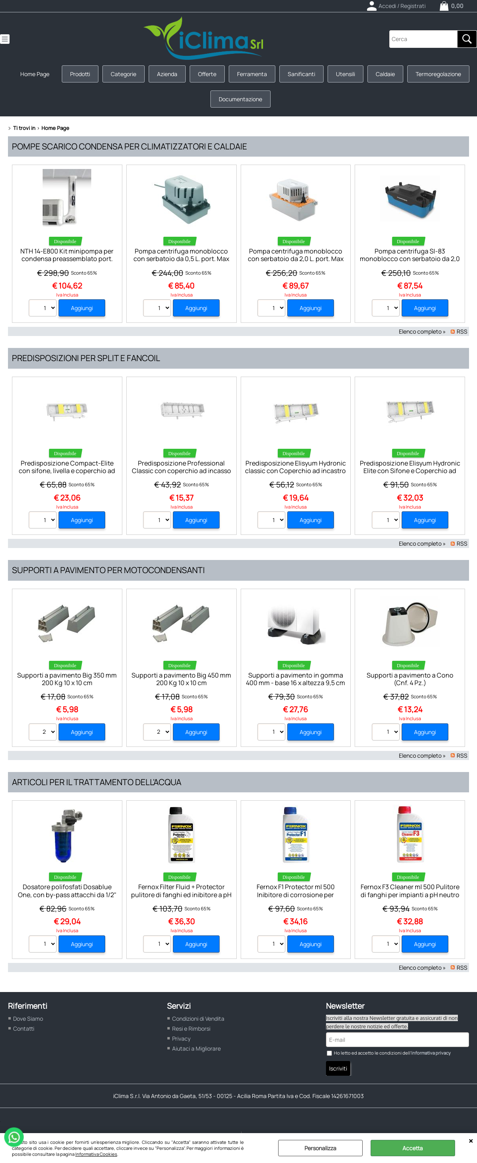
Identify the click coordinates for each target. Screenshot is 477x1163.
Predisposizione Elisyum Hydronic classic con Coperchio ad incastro (295, 467)
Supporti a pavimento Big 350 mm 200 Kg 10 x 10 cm (67, 679)
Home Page (34, 74)
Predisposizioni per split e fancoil (86, 357)
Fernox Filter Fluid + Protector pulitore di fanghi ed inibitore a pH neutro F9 (181, 894)
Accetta (412, 1148)
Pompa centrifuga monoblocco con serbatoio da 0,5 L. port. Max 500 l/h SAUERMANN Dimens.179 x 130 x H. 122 (181, 263)
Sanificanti (301, 74)
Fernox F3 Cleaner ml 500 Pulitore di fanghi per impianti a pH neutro (410, 890)
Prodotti (80, 74)
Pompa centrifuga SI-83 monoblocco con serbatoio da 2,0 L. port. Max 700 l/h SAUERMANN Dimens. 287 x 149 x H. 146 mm (410, 263)
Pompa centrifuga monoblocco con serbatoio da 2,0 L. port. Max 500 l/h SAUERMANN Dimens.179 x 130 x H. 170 (295, 263)
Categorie (123, 74)
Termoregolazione (438, 74)
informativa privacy (431, 1053)
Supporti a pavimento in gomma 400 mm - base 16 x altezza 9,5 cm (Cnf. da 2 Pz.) (295, 683)
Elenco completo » (422, 331)
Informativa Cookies (96, 1154)
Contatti (23, 1028)
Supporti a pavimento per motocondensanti (108, 570)
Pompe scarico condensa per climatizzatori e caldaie (129, 146)
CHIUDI (471, 1141)
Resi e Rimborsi (191, 1028)
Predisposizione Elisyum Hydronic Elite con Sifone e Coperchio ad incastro (410, 471)
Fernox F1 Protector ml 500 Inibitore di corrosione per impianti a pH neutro (296, 894)
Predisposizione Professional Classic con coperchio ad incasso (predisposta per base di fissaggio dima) (181, 475)
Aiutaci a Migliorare (196, 1048)
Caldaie (385, 74)
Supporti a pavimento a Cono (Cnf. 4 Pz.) (410, 679)
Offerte (207, 74)
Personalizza (320, 1148)
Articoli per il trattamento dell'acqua (96, 782)
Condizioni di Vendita (198, 1018)
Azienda (167, 74)
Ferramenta (252, 74)
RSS (462, 331)
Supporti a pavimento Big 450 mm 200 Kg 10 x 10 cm (181, 679)
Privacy (181, 1038)
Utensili (345, 74)
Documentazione (240, 99)
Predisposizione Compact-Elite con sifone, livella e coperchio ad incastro (67, 471)
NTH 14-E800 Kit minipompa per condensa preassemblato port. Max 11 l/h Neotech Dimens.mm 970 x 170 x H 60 (67, 263)
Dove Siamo (28, 1018)
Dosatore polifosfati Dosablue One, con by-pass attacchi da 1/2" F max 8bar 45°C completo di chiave (67, 898)
